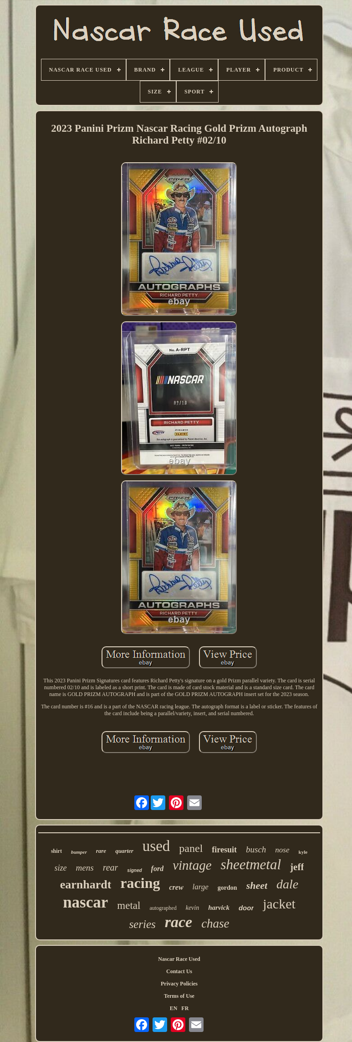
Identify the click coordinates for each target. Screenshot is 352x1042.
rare (101, 850)
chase (215, 923)
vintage (192, 865)
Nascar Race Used (179, 959)
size (61, 867)
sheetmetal (251, 864)
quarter (124, 850)
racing (140, 883)
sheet (256, 885)
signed (134, 870)
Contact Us (179, 971)
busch (256, 849)
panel (191, 848)
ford (157, 868)
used (156, 846)
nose (282, 850)
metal (128, 905)
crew (176, 887)
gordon (227, 887)
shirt (56, 851)
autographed (162, 908)
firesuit (224, 849)
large (201, 886)
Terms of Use (179, 996)
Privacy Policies (179, 983)
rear (110, 867)
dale (287, 884)
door (246, 908)
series (142, 924)
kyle (303, 852)
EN (174, 1008)
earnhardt (86, 884)
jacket (279, 903)
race (178, 921)
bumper (79, 852)
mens (85, 867)
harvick (219, 907)
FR (185, 1008)
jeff (297, 866)
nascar (85, 902)
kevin (192, 907)
